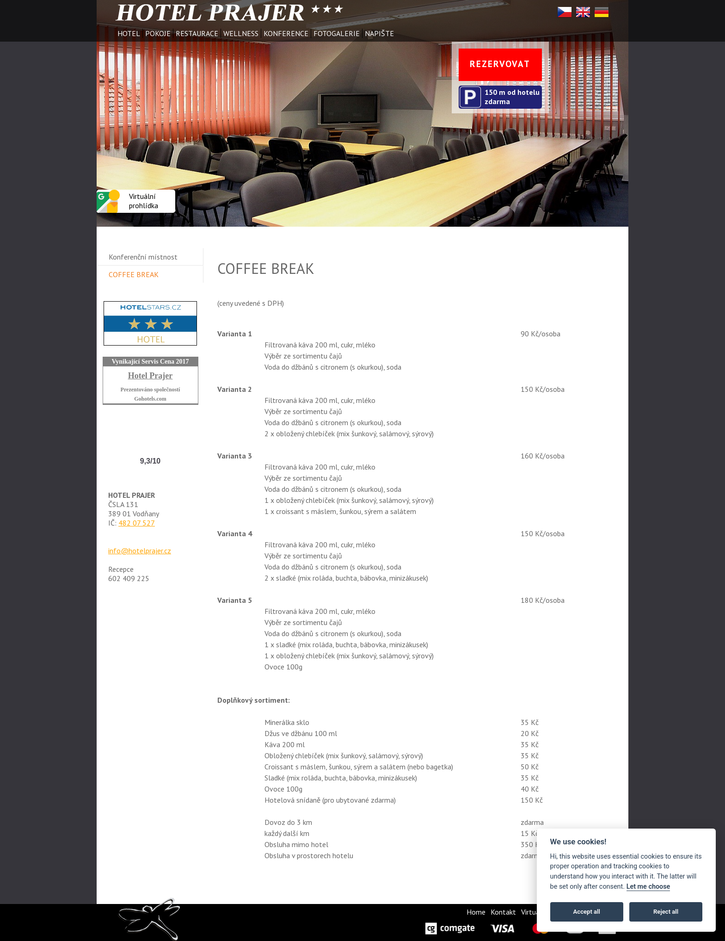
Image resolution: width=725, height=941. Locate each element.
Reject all (665, 911)
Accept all (586, 911)
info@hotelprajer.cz (139, 550)
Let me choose (648, 887)
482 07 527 (136, 522)
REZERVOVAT (500, 63)
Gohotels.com (150, 399)
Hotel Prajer (150, 375)
